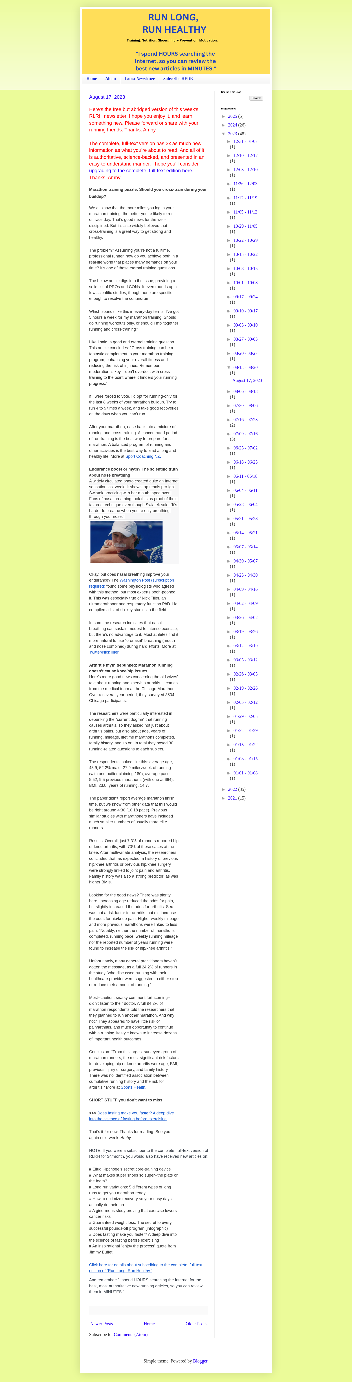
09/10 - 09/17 (245, 310)
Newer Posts (101, 1323)
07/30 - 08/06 (245, 405)
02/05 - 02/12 (245, 702)
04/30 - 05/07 (245, 560)
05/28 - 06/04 (245, 504)
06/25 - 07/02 (245, 447)
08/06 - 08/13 (245, 391)
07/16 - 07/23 (245, 419)
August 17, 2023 (107, 97)
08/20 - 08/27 (245, 353)
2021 (233, 798)
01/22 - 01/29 (245, 730)
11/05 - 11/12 (245, 211)
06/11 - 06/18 (245, 476)
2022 (233, 789)
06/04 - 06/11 (245, 490)
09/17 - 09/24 (245, 296)
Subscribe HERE (178, 78)
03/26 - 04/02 (245, 617)
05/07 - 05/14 (245, 546)
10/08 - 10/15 (245, 268)
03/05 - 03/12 (245, 659)
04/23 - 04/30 (245, 575)
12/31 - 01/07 (245, 141)
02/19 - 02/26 (245, 688)
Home (91, 78)
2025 (233, 116)
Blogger (200, 1360)
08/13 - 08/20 (245, 367)
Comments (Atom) (131, 1334)
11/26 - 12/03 (245, 183)
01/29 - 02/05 (245, 716)
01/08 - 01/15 (245, 758)
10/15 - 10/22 (245, 254)
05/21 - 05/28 (245, 518)
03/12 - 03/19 (245, 645)
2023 (233, 133)
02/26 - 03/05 (245, 673)
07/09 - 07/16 (245, 433)
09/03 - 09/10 (245, 325)
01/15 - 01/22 (245, 744)
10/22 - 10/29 (245, 240)
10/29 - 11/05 (245, 226)
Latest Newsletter (140, 78)
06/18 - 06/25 (245, 462)
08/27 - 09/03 (245, 339)
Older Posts (196, 1323)
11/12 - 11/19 (245, 197)
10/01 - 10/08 (245, 282)
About (110, 78)
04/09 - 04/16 (245, 589)
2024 (233, 124)
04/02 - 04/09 (245, 603)
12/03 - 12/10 (245, 169)
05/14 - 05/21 (245, 532)
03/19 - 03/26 (245, 631)
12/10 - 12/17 (245, 155)
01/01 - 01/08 (245, 772)
